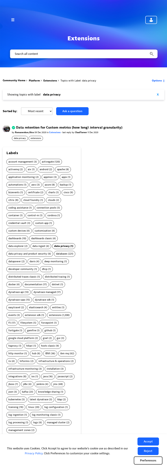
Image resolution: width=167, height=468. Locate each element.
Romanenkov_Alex (24, 132)
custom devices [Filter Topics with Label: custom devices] (17, 230)
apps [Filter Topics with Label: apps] (64, 177)
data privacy (20, 138)
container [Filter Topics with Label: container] (13, 215)
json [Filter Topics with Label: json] (10, 391)
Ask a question (72, 111)
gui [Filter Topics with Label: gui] (58, 338)
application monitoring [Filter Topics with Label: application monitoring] (21, 177)
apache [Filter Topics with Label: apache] (61, 169)
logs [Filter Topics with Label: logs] (35, 422)
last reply (67, 132)
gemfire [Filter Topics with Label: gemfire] (31, 330)
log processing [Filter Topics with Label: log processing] (16, 422)
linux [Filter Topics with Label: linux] (31, 407)
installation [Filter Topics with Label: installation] (53, 368)
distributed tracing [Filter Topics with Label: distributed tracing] (55, 276)
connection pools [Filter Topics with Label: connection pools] (46, 207)
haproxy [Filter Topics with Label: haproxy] (13, 345)
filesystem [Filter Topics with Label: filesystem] (26, 322)
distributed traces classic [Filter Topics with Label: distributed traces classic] (22, 276)
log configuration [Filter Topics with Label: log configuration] (54, 407)
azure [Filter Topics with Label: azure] (48, 184)
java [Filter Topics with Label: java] (45, 376)
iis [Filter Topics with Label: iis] (9, 361)
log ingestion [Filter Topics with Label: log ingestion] (16, 414)
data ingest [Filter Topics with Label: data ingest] (38, 246)
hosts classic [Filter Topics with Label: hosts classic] (48, 345)
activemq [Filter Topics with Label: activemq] (13, 169)
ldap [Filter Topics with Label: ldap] (59, 399)
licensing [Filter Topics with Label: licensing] (13, 407)
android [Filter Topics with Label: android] (44, 169)
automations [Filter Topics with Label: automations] (15, 184)
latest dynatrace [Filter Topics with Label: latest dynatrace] (39, 399)
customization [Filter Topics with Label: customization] (43, 230)
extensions (36, 138)
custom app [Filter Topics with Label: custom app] (41, 223)
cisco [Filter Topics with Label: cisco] (66, 192)
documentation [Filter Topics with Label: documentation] (33, 284)
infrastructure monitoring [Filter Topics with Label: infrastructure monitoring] (23, 368)
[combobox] (83, 53)
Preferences (148, 460)
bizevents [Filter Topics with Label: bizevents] (14, 192)
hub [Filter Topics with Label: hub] (34, 353)
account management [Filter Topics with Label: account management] (20, 161)
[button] (148, 442)
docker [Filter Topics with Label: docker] (12, 284)
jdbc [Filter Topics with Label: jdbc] (25, 384)
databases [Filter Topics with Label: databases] (61, 253)
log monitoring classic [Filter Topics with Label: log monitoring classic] (44, 414)
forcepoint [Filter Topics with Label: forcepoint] (47, 322)
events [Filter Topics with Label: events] (12, 315)
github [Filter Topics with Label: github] (48, 330)
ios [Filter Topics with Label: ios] (33, 376)
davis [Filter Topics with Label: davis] (33, 261)
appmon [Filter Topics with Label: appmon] (48, 177)
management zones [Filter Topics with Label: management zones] (19, 430)
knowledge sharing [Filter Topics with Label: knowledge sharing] (49, 391)
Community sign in (151, 20)
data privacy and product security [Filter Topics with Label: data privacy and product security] (27, 253)
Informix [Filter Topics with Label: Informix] (25, 361)
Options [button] (157, 80)
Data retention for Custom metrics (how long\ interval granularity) (69, 127)
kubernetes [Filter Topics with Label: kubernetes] (14, 399)
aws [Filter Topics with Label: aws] (33, 184)
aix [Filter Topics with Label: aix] (29, 169)
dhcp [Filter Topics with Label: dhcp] (44, 269)
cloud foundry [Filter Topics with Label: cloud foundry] (31, 200)
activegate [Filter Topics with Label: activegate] (48, 161)
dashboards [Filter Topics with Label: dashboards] (14, 238)
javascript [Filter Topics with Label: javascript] (63, 376)
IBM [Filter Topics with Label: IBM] (47, 353)
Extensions (50, 80)
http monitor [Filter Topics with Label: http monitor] (16, 353)
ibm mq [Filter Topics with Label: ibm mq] (64, 353)
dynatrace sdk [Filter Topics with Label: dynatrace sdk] (43, 299)
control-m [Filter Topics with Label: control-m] (33, 215)
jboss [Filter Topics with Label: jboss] (11, 384)
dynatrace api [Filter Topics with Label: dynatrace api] (16, 292)
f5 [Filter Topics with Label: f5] (9, 322)
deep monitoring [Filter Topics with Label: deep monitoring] (53, 261)
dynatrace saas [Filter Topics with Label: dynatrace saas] (16, 299)
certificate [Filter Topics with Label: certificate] (34, 192)
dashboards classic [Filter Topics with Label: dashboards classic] (41, 238)
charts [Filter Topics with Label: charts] (51, 192)
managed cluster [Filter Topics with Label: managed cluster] (56, 422)
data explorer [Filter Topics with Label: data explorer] (16, 246)
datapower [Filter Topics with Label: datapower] (14, 261)
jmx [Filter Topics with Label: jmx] (55, 384)
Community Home (14, 80)
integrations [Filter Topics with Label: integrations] (15, 376)
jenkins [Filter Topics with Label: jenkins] (40, 384)
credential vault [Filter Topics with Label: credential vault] (17, 223)
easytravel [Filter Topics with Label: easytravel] (14, 307)
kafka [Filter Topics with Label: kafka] (25, 391)
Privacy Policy (33, 453)
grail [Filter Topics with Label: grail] (45, 338)
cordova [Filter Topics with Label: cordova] (52, 215)
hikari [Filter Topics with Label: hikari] (29, 345)
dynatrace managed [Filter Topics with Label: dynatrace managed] (45, 292)
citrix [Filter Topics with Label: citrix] (11, 200)
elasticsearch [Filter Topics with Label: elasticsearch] (36, 307)
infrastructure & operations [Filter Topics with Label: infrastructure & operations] (54, 361)
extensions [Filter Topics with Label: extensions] (55, 315)
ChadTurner (81, 132)
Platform (34, 80)
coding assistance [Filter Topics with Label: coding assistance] (18, 207)
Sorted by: (10, 111)
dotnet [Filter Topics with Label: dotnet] (56, 284)
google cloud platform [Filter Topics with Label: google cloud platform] (21, 338)
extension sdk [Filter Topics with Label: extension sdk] (33, 315)
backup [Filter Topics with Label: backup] (64, 184)
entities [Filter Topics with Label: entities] (56, 307)
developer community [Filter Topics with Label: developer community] (21, 269)
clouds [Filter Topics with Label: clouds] (51, 200)
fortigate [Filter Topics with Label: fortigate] (13, 330)
